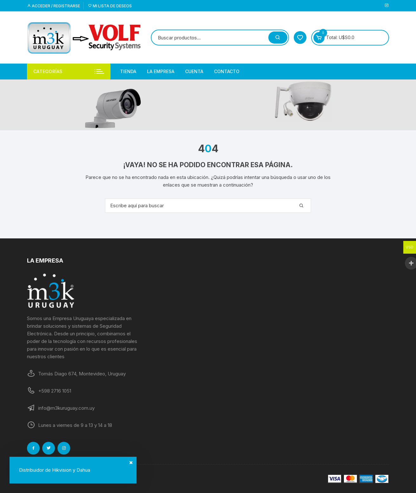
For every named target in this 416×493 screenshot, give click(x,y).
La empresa (160, 71)
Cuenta (194, 71)
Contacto (226, 71)
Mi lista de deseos (110, 5)
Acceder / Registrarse (53, 5)
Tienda (128, 71)
